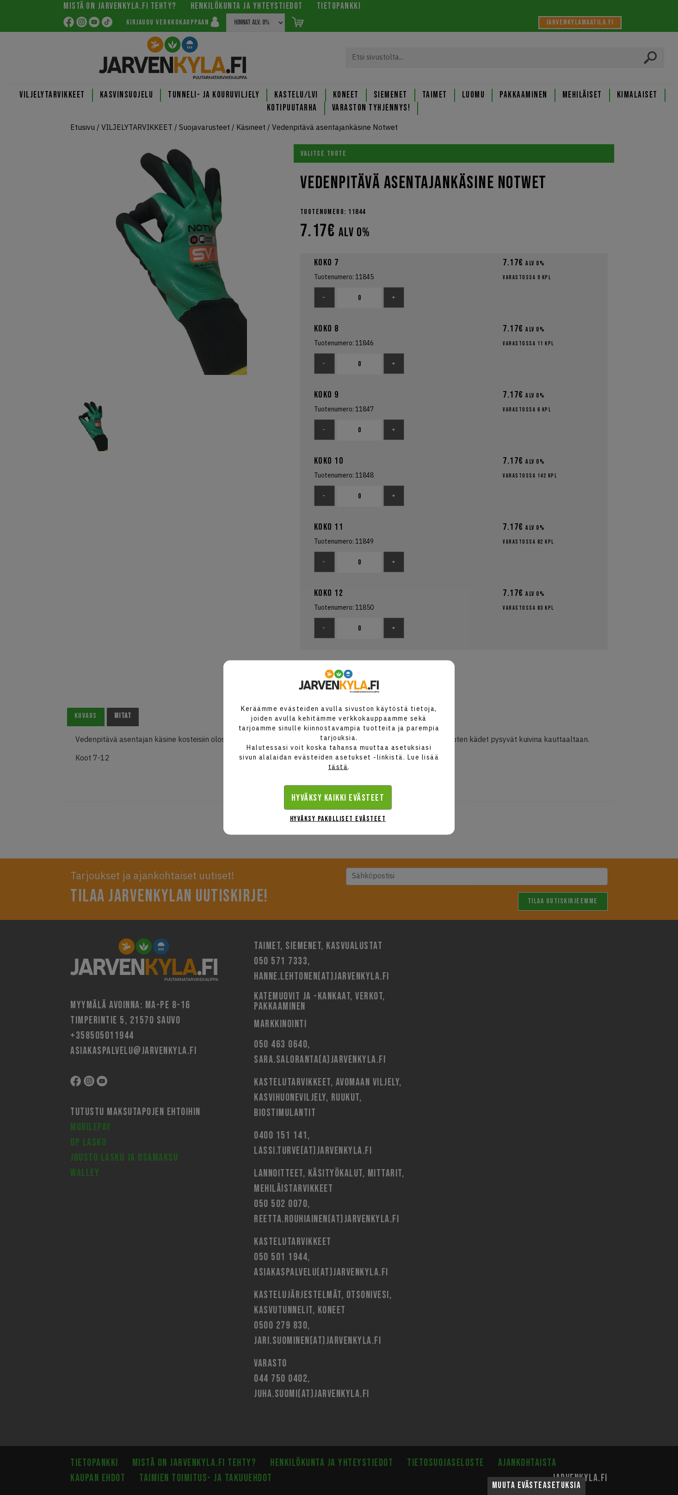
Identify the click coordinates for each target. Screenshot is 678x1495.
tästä (338, 767)
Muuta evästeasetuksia (536, 1485)
